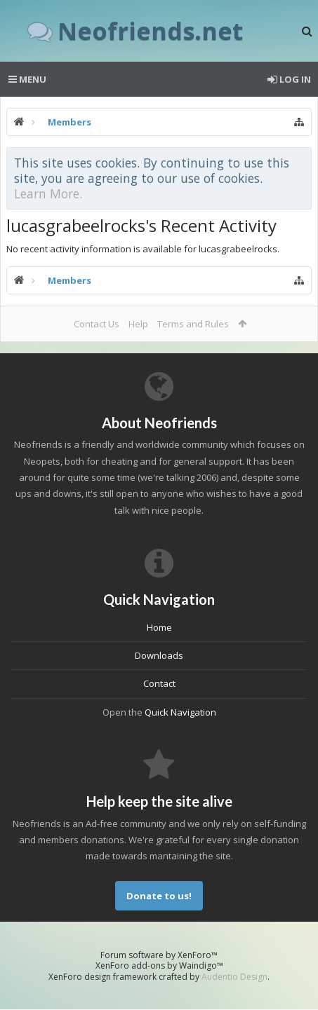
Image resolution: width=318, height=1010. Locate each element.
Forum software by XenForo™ (159, 955)
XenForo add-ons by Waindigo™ (159, 965)
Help (138, 324)
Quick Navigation (180, 712)
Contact (159, 683)
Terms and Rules (193, 324)
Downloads (159, 655)
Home (159, 627)
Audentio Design (234, 977)
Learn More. (48, 193)
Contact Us (96, 324)
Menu (27, 79)
